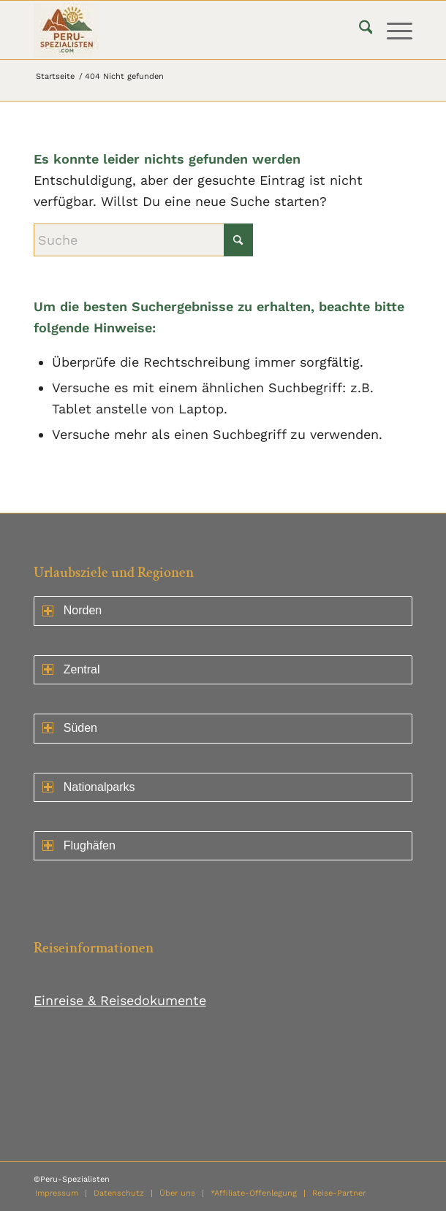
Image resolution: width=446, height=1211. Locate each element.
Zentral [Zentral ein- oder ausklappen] (71, 669)
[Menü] (392, 30)
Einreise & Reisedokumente (120, 1000)
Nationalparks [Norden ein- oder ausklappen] (88, 787)
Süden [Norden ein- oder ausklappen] (69, 728)
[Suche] (358, 30)
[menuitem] (358, 30)
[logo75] (185, 30)
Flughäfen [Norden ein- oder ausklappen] (79, 845)
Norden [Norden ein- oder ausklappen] (72, 610)
